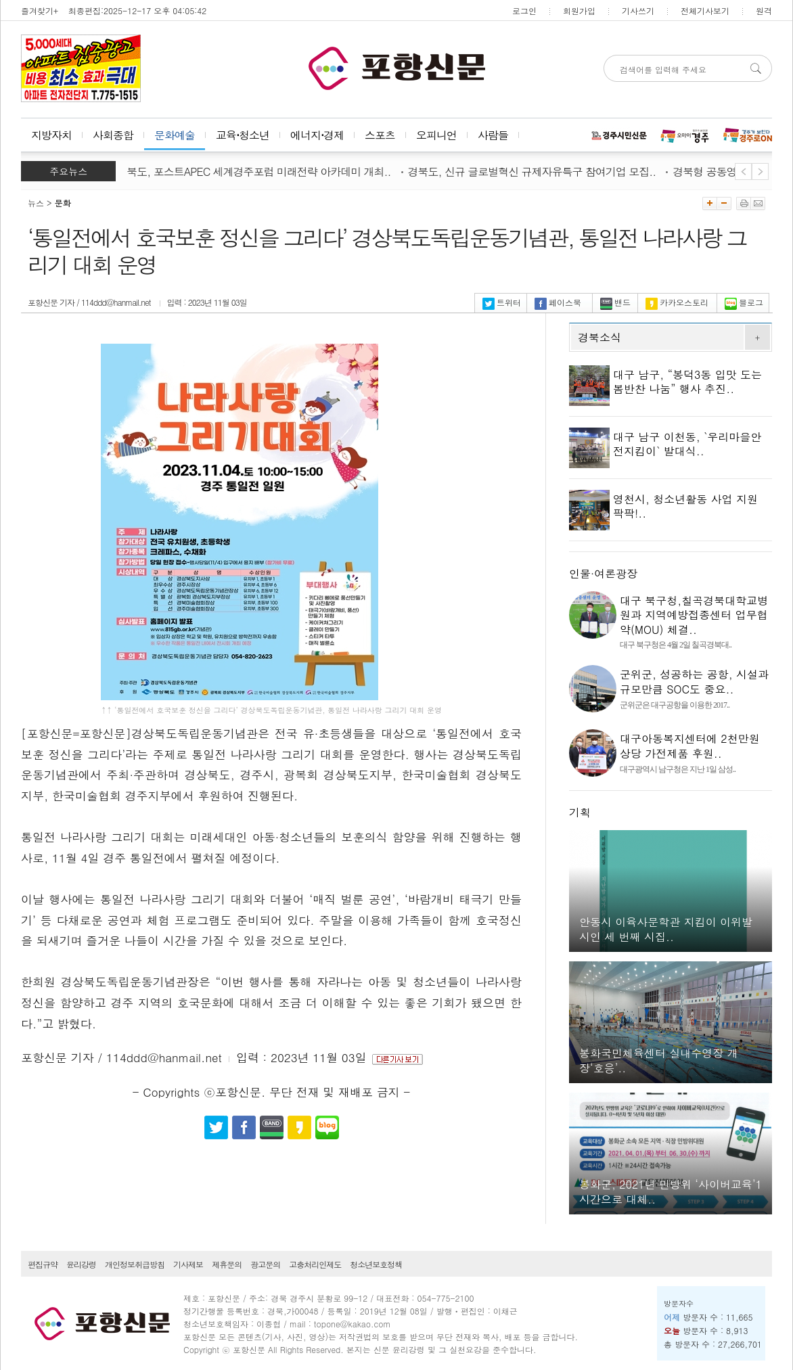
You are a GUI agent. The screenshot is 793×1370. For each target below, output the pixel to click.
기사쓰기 (638, 10)
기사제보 (188, 1264)
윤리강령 (81, 1264)
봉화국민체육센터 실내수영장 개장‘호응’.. (658, 1060)
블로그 (744, 302)
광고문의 (265, 1264)
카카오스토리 (676, 302)
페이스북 (558, 302)
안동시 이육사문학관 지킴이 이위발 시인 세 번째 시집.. (665, 929)
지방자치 (51, 135)
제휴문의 (227, 1264)
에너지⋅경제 (317, 135)
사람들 (493, 135)
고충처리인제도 (315, 1264)
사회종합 (113, 135)
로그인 (524, 10)
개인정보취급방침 (134, 1264)
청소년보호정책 (376, 1264)
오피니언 (436, 135)
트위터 (501, 302)
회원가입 (579, 10)
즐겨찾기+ (39, 10)
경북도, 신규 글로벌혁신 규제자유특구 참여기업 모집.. (536, 171)
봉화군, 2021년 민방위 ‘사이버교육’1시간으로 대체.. (670, 1192)
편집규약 (43, 1264)
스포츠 (380, 135)
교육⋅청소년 (242, 135)
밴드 (615, 302)
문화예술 (174, 135)
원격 (764, 10)
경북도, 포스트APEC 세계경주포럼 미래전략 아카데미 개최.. (257, 171)
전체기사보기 (705, 10)
